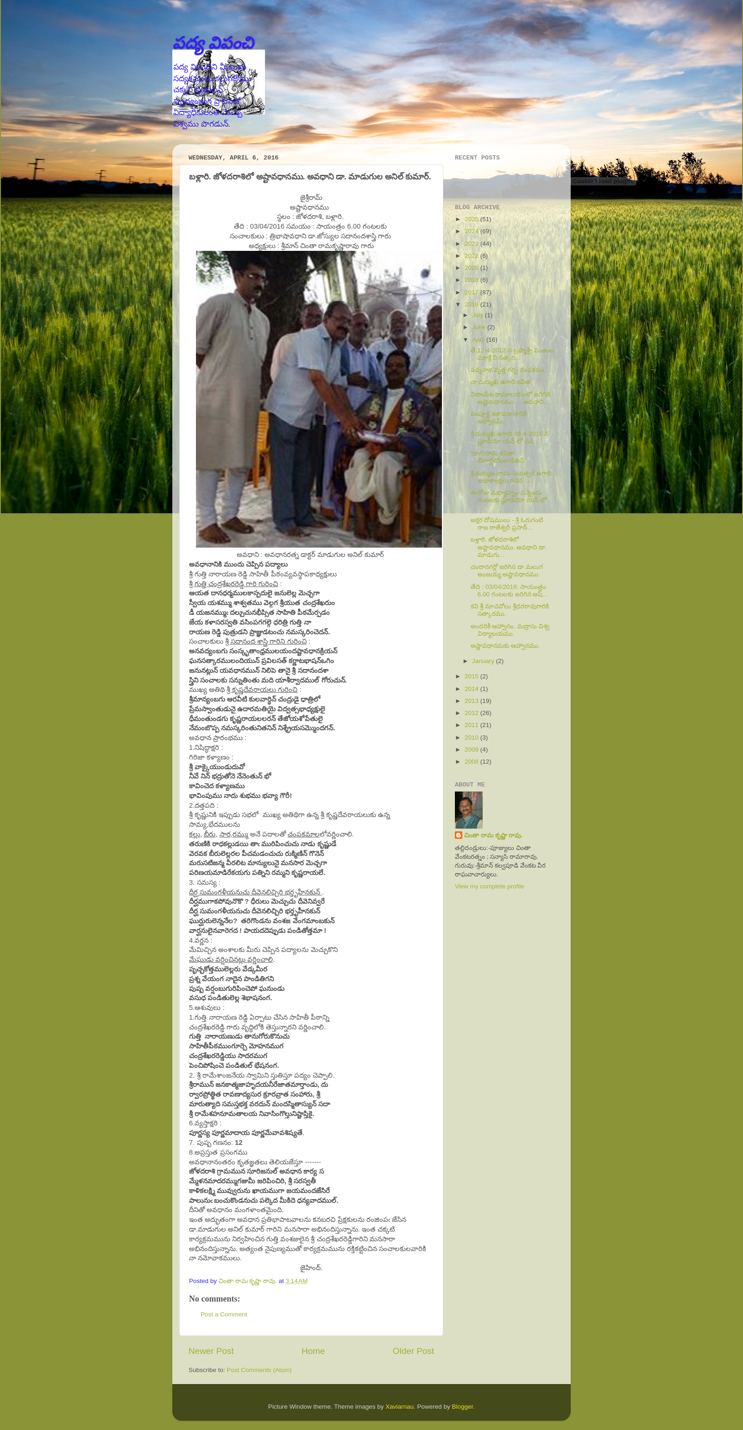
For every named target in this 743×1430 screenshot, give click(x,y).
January (484, 661)
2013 (472, 700)
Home (313, 1351)
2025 (472, 219)
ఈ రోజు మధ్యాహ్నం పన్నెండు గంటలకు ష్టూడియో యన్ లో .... (509, 500)
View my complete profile (489, 886)
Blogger (462, 1406)
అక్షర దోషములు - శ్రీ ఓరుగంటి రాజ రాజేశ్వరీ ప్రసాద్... (507, 524)
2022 (472, 255)
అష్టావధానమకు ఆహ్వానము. (506, 645)
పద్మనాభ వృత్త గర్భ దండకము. (508, 369)
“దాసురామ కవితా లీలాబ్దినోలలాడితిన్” (498, 457)
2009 (472, 749)
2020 (472, 267)
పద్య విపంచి (212, 42)
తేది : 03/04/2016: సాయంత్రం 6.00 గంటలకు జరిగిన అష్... (509, 590)
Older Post (413, 1351)
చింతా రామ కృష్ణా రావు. (493, 835)
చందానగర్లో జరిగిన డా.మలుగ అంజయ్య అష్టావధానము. (507, 570)
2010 (472, 737)
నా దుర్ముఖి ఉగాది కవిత (500, 381)
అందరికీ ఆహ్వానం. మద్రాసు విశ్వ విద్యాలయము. (510, 630)
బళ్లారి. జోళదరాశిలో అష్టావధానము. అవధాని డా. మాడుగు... (509, 547)
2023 (472, 243)
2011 (472, 724)
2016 (472, 304)
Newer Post (211, 1351)
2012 (472, 712)
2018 (472, 279)
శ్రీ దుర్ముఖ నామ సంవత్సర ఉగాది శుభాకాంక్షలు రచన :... (511, 477)
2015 (472, 676)
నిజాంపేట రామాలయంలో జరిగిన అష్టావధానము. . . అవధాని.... (511, 398)
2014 (472, 688)
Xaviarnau (399, 1406)
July (478, 315)
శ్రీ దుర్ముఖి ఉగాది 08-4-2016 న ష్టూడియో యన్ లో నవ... (510, 437)
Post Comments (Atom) (259, 1369)
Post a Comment (224, 1314)
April (479, 339)
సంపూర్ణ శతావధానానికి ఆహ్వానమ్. (499, 417)
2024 (472, 231)
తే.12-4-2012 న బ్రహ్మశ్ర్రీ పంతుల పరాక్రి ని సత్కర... (512, 354)
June (479, 327)
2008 (472, 761)
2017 (472, 292)
